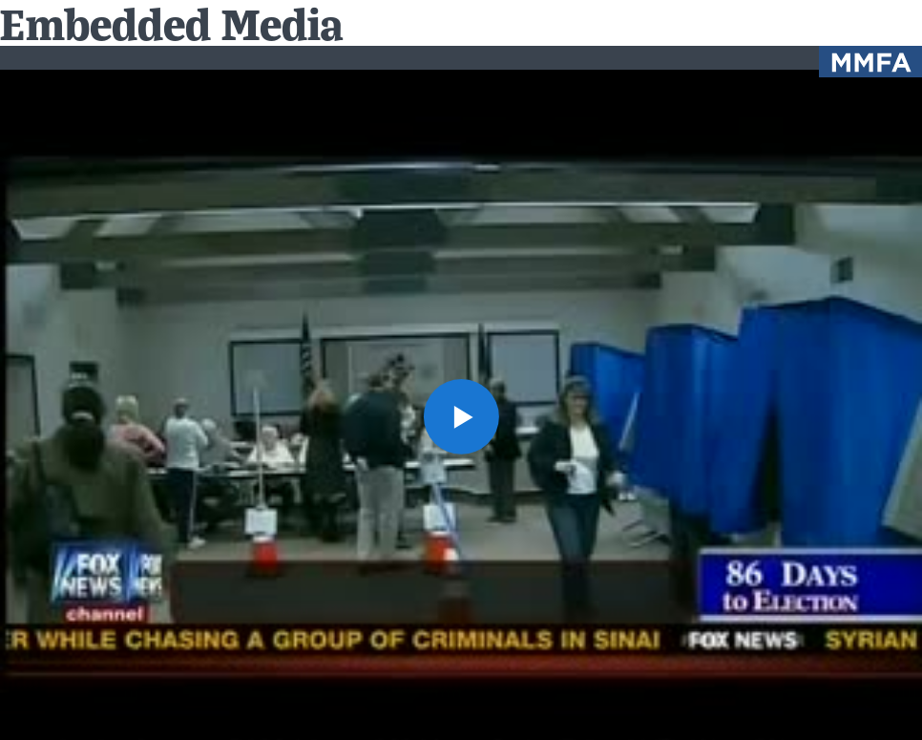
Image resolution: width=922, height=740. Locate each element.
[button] (460, 416)
